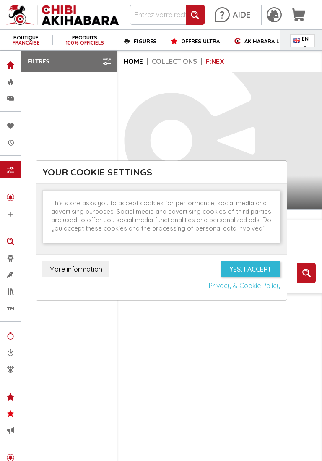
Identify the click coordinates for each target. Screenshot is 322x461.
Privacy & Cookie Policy (244, 285)
